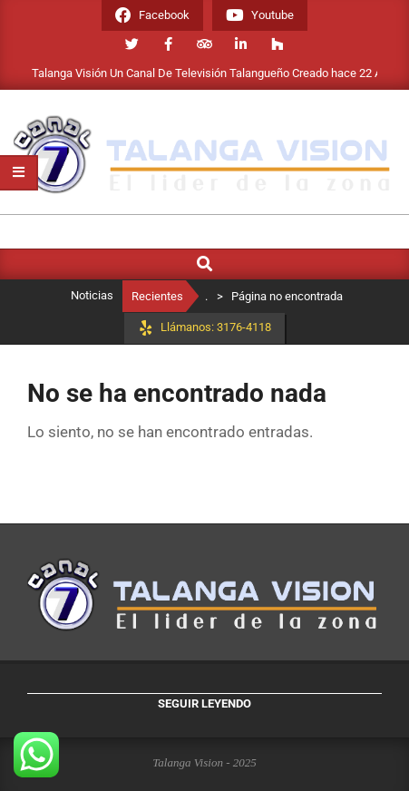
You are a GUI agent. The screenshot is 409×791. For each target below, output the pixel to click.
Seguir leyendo (204, 703)
